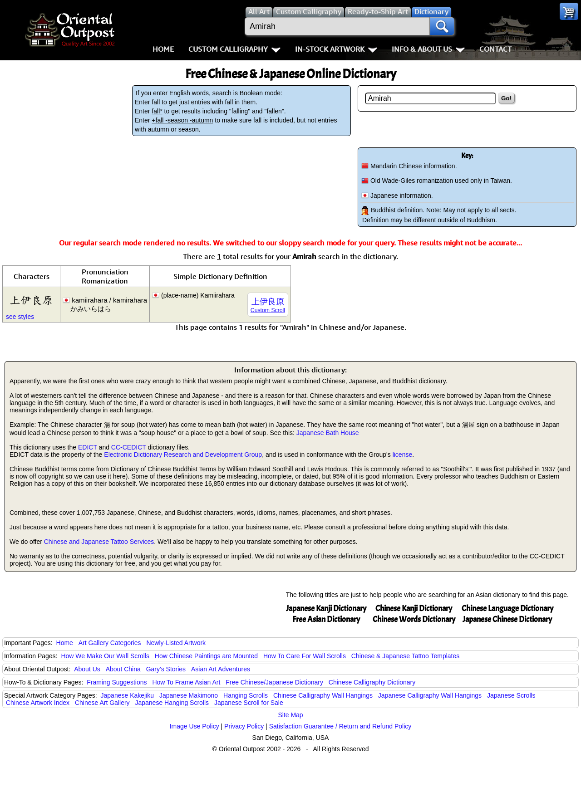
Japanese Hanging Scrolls (172, 702)
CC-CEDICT (128, 447)
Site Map (290, 715)
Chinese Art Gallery (102, 702)
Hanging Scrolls (245, 695)
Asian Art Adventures (220, 669)
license (403, 454)
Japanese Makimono (188, 695)
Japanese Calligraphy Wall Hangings (430, 695)
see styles (20, 316)
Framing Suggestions (117, 682)
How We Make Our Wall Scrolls (105, 656)
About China (123, 669)
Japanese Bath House (327, 432)
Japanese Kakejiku (127, 695)
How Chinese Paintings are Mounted (206, 656)
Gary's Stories (166, 669)
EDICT (87, 447)
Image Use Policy (194, 726)
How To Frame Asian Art (186, 682)
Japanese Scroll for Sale (248, 702)
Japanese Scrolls (511, 695)
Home (163, 49)
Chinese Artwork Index (37, 702)
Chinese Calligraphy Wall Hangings (323, 695)
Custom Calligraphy (234, 49)
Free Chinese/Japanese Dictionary (274, 682)
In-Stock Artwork (336, 49)
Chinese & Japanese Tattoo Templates (405, 656)
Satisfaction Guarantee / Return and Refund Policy (340, 726)
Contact (495, 49)
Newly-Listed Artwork (176, 642)
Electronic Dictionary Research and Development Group (183, 454)
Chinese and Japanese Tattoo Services (99, 541)
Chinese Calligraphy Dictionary (372, 682)
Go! (506, 98)
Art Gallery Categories (110, 642)
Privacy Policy (244, 726)
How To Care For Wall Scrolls (304, 656)
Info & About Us (428, 49)
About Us (87, 669)
